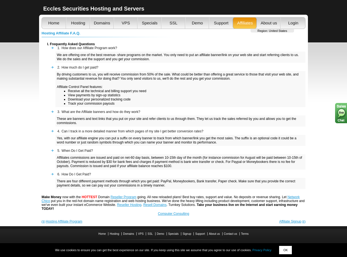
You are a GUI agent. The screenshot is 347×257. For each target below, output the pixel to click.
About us (269, 23)
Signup (187, 233)
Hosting (78, 23)
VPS (126, 23)
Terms (245, 233)
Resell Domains (155, 205)
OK (285, 250)
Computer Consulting (173, 214)
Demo (197, 23)
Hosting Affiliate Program (64, 221)
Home (53, 23)
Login (293, 23)
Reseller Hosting (129, 205)
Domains (102, 23)
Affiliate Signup (290, 221)
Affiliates (245, 23)
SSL (173, 23)
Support (221, 23)
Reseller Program (123, 197)
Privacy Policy (261, 250)
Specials (150, 23)
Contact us (230, 233)
